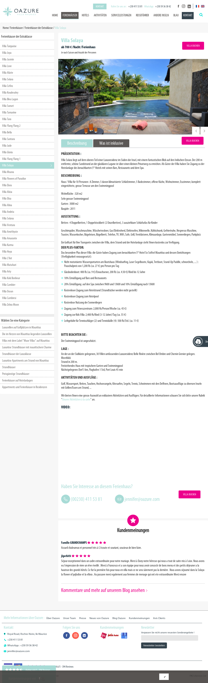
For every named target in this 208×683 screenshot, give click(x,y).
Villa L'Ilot (7, 258)
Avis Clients (159, 618)
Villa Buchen (193, 45)
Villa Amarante (9, 238)
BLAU (176, 15)
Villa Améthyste (10, 232)
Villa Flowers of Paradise (14, 179)
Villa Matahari (9, 265)
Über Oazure (53, 618)
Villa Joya (6, 53)
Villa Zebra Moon (10, 305)
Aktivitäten (100, 15)
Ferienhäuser (70, 15)
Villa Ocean (7, 291)
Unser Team (69, 618)
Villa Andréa (8, 212)
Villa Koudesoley (10, 92)
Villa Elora (7, 185)
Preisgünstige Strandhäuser (15, 374)
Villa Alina (7, 205)
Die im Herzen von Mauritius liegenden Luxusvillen (27, 334)
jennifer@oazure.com (142, 499)
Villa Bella (7, 132)
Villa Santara (8, 139)
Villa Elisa (6, 198)
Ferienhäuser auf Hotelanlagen (17, 380)
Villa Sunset (8, 106)
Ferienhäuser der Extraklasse (39, 28)
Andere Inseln (161, 15)
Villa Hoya (7, 251)
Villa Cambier (8, 285)
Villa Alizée (7, 73)
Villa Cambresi (9, 298)
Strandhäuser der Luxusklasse (16, 354)
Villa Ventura (8, 225)
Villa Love (7, 66)
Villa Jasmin (8, 59)
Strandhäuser (8, 367)
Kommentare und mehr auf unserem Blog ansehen (103, 590)
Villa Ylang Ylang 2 (11, 126)
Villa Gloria (7, 152)
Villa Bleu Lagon (10, 99)
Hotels (85, 15)
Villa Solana (8, 218)
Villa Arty (6, 271)
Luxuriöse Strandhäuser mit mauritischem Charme (26, 347)
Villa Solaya (8, 165)
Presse (82, 618)
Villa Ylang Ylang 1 (11, 159)
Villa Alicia (7, 192)
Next (204, 130)
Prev (196, 130)
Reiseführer (142, 15)
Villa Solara (7, 79)
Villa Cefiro (7, 86)
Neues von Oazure (99, 618)
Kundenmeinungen (139, 618)
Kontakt (100, 6)
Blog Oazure (119, 618)
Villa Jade (7, 146)
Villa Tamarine (9, 112)
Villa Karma (7, 245)
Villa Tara (6, 119)
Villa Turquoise (9, 46)
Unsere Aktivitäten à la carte (76, 399)
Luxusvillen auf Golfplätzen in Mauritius (21, 327)
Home (55, 15)
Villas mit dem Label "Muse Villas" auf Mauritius (26, 341)
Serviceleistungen (121, 15)
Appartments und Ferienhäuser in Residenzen (24, 387)
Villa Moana (8, 172)
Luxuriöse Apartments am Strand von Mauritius (25, 360)
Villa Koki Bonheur (11, 278)
